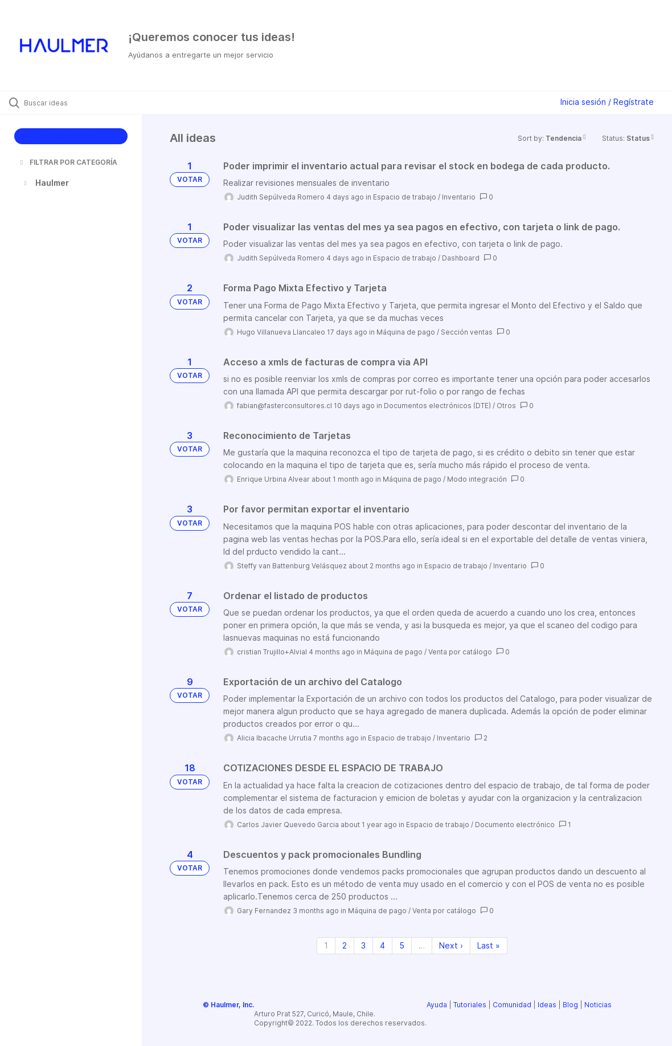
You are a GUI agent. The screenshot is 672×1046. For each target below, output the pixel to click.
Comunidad (512, 1004)
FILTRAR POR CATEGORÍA (67, 162)
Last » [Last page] (488, 945)
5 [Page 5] (401, 945)
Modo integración (477, 479)
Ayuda (437, 1004)
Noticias (598, 1004)
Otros (506, 405)
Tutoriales (469, 1004)
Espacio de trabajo (404, 197)
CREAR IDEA (71, 136)
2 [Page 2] (344, 945)
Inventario (459, 197)
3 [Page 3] (363, 945)
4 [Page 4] (382, 945)
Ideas (547, 1004)
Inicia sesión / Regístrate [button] (607, 102)
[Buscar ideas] (81, 102)
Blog (570, 1004)
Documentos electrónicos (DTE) (437, 405)
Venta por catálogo (460, 652)
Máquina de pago (405, 332)
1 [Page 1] (326, 945)
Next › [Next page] (451, 945)
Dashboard (461, 258)
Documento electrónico (515, 824)
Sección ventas (467, 332)
